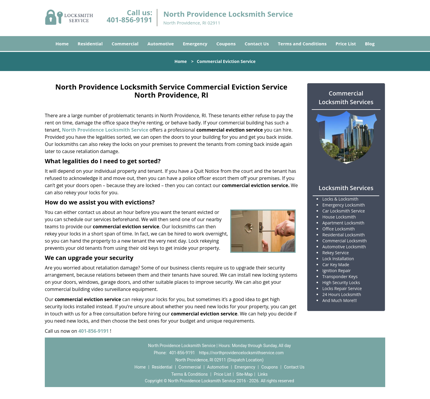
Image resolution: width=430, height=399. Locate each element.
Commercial (125, 44)
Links (263, 374)
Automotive (161, 44)
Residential (90, 44)
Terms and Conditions (302, 44)
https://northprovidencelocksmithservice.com (241, 352)
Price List (346, 44)
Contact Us (257, 44)
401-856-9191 (129, 19)
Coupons (226, 44)
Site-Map (244, 374)
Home (62, 44)
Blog (369, 44)
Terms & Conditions (189, 374)
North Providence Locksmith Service (105, 130)
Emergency (195, 44)
